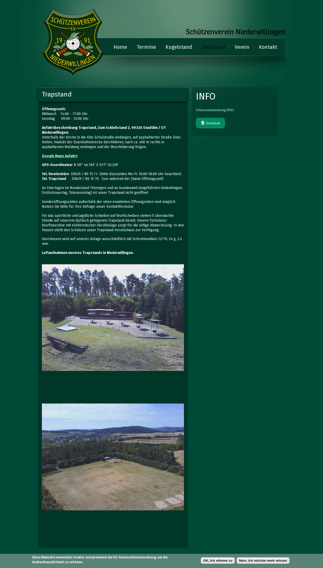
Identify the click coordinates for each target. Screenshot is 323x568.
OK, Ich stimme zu (217, 561)
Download (213, 123)
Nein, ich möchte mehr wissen (263, 561)
